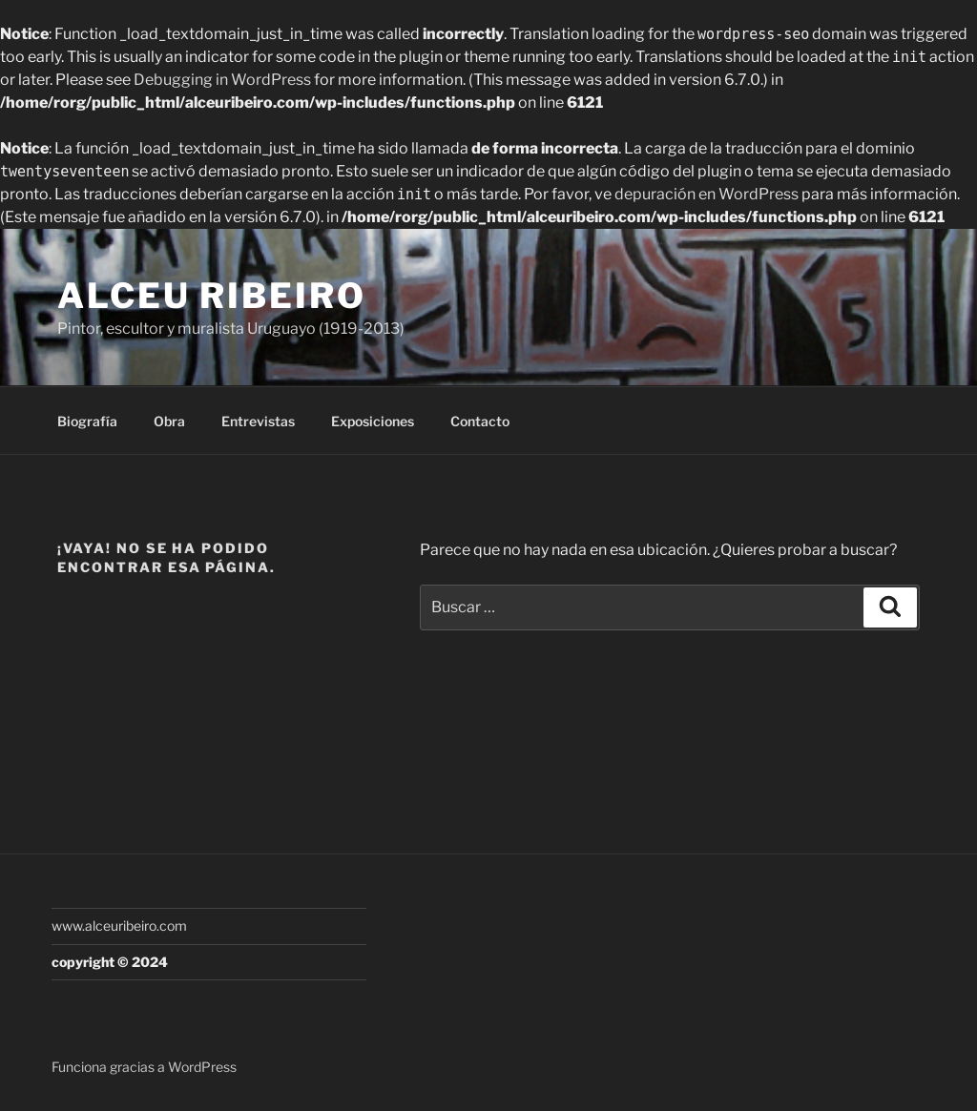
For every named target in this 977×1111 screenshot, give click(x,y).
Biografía (87, 421)
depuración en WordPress (706, 194)
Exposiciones (372, 421)
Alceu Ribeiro (211, 296)
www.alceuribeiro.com (119, 925)
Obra (169, 421)
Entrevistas (258, 421)
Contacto (479, 421)
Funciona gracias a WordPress (144, 1067)
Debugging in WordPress (222, 80)
